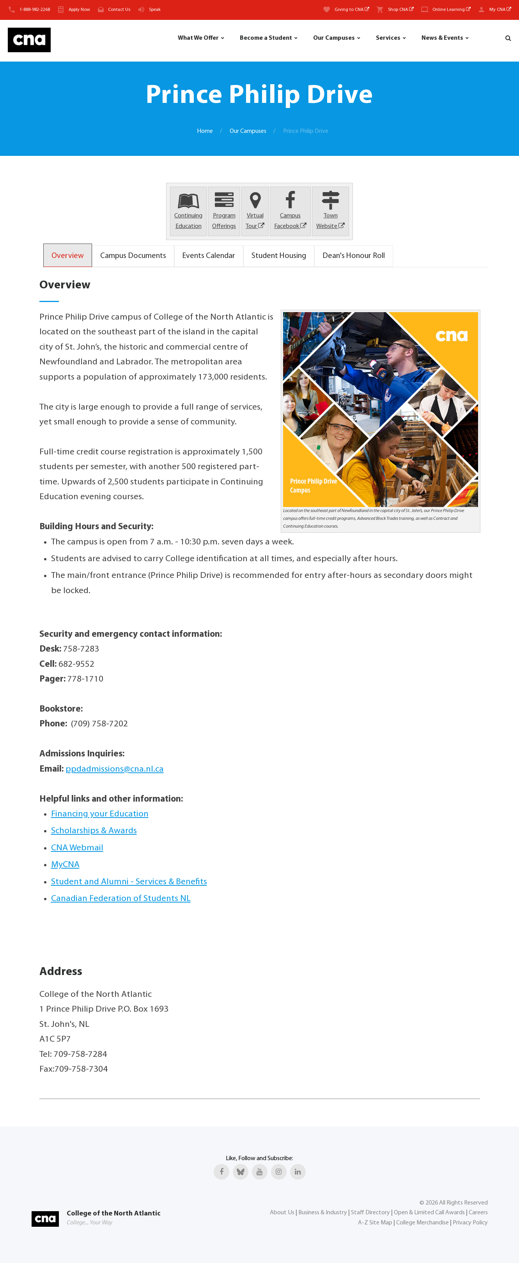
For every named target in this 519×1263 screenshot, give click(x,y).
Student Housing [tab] (279, 256)
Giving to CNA (352, 9)
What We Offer (198, 38)
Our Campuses (334, 38)
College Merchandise (422, 1223)
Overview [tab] (67, 256)
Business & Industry (322, 1213)
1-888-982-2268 (34, 9)
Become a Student (266, 38)
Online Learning (451, 9)
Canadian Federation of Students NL (121, 898)
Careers (478, 1213)
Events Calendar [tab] (208, 256)
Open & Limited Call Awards (429, 1213)
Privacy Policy (470, 1223)
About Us (282, 1213)
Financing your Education (100, 814)
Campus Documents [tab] (133, 256)
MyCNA (65, 864)
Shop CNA (401, 9)
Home (205, 131)
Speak (155, 9)
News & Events (442, 38)
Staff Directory (370, 1213)
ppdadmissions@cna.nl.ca (115, 769)
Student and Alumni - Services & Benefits (129, 882)
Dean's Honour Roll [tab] (353, 256)
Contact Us (119, 9)
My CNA (500, 9)
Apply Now (79, 9)
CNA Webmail (77, 848)
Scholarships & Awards (94, 831)
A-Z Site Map (375, 1223)
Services (388, 38)
